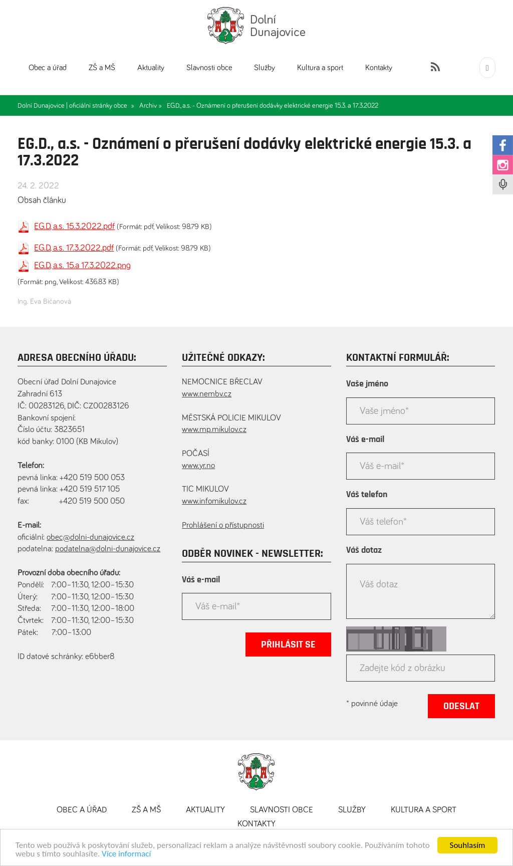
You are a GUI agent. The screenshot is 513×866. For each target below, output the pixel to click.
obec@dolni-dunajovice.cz (90, 537)
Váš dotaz (364, 550)
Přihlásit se (288, 644)
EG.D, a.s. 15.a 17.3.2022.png (82, 265)
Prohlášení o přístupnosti (223, 525)
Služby (264, 68)
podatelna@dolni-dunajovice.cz (107, 549)
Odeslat (461, 706)
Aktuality (150, 68)
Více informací (126, 856)
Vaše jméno (367, 383)
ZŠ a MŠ (102, 68)
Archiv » (150, 105)
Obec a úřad (48, 68)
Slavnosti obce (209, 68)
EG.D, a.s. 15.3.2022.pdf (74, 226)
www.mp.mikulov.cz (214, 429)
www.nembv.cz (206, 394)
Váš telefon (366, 494)
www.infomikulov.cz (214, 501)
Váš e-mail (201, 579)
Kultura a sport (320, 68)
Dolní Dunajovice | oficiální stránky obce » (76, 105)
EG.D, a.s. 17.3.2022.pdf (74, 248)
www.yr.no (198, 466)
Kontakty (378, 68)
